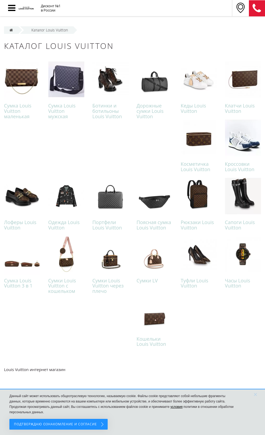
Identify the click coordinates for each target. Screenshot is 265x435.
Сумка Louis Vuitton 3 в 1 (18, 283)
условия (176, 407)
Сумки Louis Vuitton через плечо (108, 285)
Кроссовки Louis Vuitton (240, 166)
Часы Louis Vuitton (237, 283)
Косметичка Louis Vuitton (195, 166)
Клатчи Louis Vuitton (240, 108)
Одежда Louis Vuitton (64, 225)
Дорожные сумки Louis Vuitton (150, 111)
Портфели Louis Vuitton (107, 225)
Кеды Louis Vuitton (193, 108)
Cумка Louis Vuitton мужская (62, 111)
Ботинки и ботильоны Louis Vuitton (107, 111)
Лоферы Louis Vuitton (20, 225)
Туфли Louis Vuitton (194, 283)
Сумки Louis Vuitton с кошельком (62, 285)
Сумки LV (147, 280)
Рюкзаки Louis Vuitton (197, 225)
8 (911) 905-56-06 (257, 8)
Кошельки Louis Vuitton (151, 341)
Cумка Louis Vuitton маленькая (17, 111)
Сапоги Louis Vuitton (240, 225)
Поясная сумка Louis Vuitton (154, 225)
